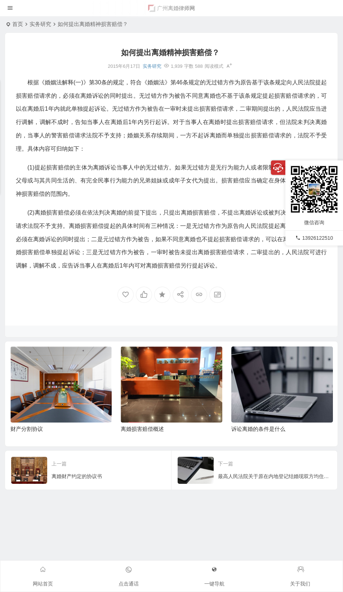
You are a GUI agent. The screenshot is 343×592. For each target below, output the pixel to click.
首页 (17, 24)
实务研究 (40, 24)
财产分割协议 (26, 429)
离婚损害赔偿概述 (142, 429)
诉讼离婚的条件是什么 (258, 429)
